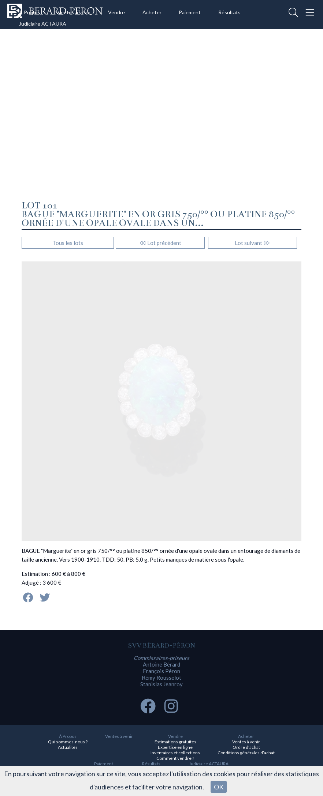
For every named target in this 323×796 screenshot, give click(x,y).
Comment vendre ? (175, 758)
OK (218, 787)
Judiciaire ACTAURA (42, 23)
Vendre (116, 12)
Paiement (190, 12)
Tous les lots (68, 242)
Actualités (68, 747)
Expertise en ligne (175, 747)
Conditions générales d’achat (246, 752)
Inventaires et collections (175, 752)
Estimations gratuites (175, 741)
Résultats (229, 12)
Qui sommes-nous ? (68, 741)
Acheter (152, 12)
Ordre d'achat (246, 747)
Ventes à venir (73, 12)
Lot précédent (160, 242)
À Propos (29, 12)
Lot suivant (252, 242)
